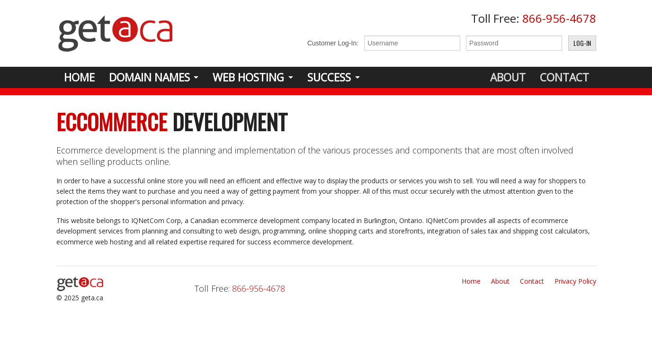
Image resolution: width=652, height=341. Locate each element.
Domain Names (149, 77)
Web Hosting (248, 77)
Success (329, 77)
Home (79, 77)
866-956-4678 (559, 18)
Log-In (582, 43)
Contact (564, 77)
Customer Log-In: (332, 43)
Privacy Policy (575, 281)
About (508, 77)
